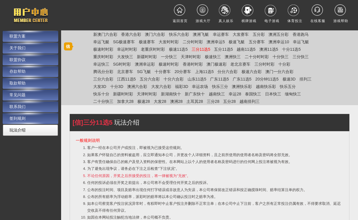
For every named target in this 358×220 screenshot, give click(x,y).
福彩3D (181, 86)
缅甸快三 (293, 94)
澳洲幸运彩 (145, 64)
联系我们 (17, 106)
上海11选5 (204, 71)
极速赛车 (147, 42)
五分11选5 (223, 49)
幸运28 (235, 94)
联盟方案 (17, 36)
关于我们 (17, 48)
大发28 (160, 101)
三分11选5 (201, 49)
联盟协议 (17, 59)
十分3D (116, 86)
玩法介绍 (17, 130)
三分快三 (301, 56)
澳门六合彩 (155, 34)
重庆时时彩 (103, 56)
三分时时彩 (264, 64)
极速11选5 (178, 49)
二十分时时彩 (257, 56)
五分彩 (259, 34)
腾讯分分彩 (103, 71)
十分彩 (284, 64)
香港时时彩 (193, 64)
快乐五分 (288, 86)
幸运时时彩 (127, 49)
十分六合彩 (174, 79)
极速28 (143, 101)
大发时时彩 (169, 42)
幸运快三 (101, 64)
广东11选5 (219, 79)
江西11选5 (126, 79)
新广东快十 (195, 94)
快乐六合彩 (179, 34)
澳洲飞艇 (201, 34)
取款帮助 (17, 83)
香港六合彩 (131, 34)
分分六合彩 (227, 71)
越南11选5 (246, 49)
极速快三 (213, 56)
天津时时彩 (191, 56)
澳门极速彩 (217, 64)
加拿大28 (125, 101)
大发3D (99, 86)
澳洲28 (176, 101)
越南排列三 (250, 101)
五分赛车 (257, 42)
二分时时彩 (193, 42)
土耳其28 (194, 101)
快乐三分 (220, 86)
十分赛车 (163, 71)
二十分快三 (103, 101)
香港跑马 (301, 34)
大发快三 (125, 56)
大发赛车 (241, 34)
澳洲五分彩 (278, 34)
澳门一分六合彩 (279, 71)
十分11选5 (291, 49)
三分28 (213, 101)
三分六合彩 (103, 79)
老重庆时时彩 (153, 49)
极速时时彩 (103, 49)
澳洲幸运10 (278, 42)
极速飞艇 (237, 42)
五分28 (229, 101)
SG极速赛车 (124, 42)
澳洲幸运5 (216, 42)
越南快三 (217, 94)
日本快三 (273, 94)
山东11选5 (197, 79)
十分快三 (281, 56)
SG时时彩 (122, 64)
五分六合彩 (150, 79)
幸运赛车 (221, 34)
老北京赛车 (240, 64)
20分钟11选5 (267, 79)
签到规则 (17, 118)
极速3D (289, 79)
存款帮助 (17, 71)
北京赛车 (125, 71)
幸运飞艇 (101, 42)
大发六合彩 (161, 86)
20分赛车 (183, 71)
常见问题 (17, 95)
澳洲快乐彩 (242, 86)
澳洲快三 (233, 56)
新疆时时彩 (147, 56)
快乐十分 (101, 94)
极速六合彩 (252, 71)
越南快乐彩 (266, 86)
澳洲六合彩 (137, 86)
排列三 (305, 79)
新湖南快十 (171, 94)
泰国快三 (253, 94)
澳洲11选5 (268, 49)
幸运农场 (200, 86)
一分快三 (169, 56)
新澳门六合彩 (105, 34)
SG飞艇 (144, 71)
